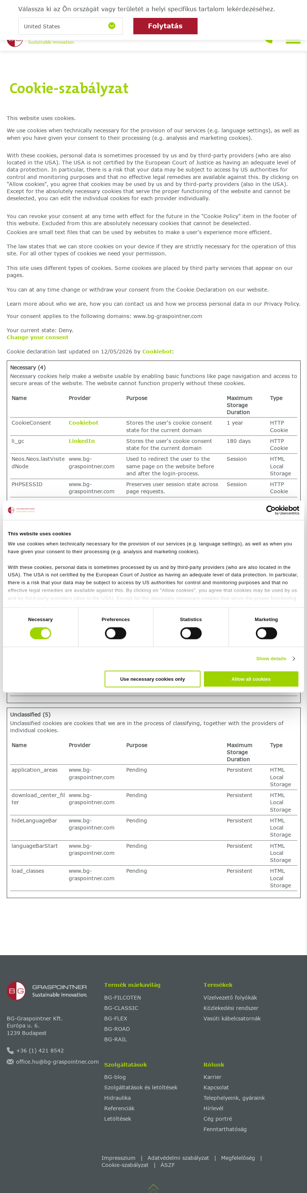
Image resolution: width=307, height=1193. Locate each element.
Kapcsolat (216, 1087)
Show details (271, 658)
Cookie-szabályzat (125, 1165)
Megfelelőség (238, 1158)
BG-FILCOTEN (122, 997)
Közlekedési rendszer (231, 1008)
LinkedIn (82, 441)
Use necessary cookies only (152, 679)
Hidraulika (117, 1098)
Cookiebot (157, 351)
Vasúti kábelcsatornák (232, 1018)
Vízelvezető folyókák (230, 997)
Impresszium (119, 1158)
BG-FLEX (115, 1018)
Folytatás (165, 26)
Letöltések (117, 1118)
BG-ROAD (117, 1029)
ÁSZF (168, 1165)
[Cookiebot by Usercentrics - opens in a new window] (266, 510)
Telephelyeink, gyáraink (234, 1098)
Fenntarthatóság (225, 1129)
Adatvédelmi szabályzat (178, 1158)
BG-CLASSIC (121, 1008)
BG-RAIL (115, 1039)
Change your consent (37, 337)
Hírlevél (213, 1108)
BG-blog (115, 1077)
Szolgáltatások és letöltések (140, 1087)
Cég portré (218, 1118)
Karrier (212, 1077)
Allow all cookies (251, 679)
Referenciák (119, 1108)
